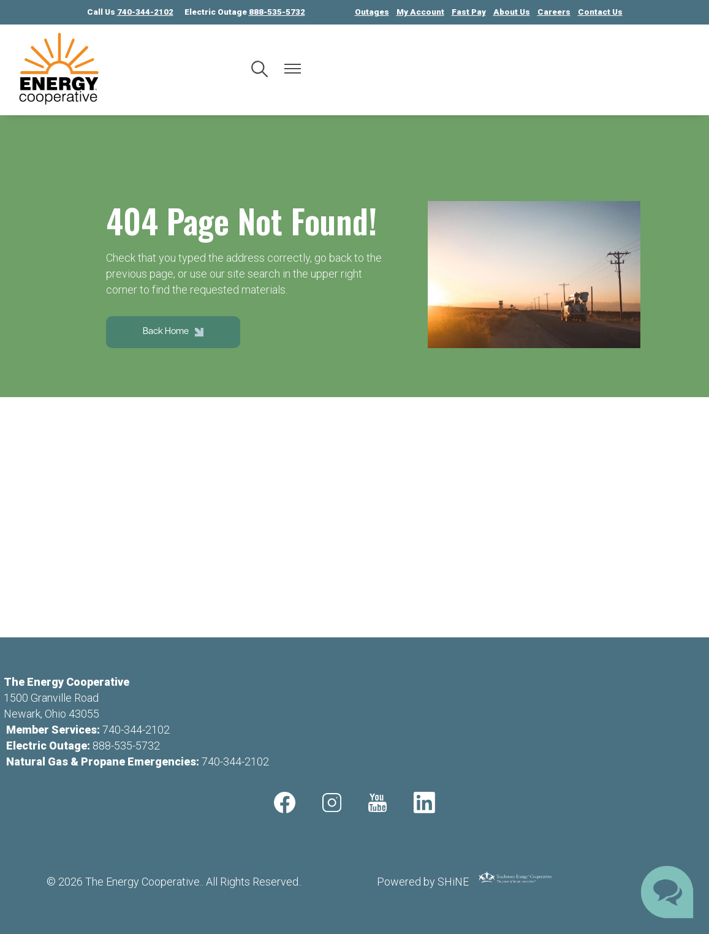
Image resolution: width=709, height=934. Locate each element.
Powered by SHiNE (423, 881)
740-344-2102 (136, 729)
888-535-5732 (126, 745)
